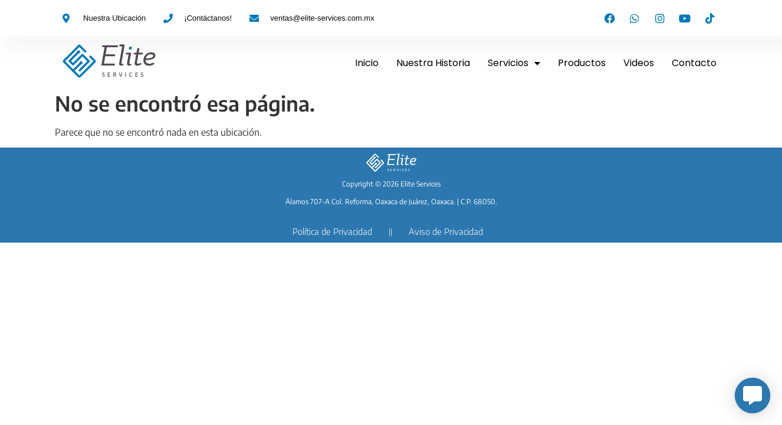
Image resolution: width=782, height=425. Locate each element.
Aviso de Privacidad (446, 231)
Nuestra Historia (433, 63)
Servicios (514, 63)
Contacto (694, 63)
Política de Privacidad (332, 231)
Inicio (367, 63)
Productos (582, 63)
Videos (638, 63)
